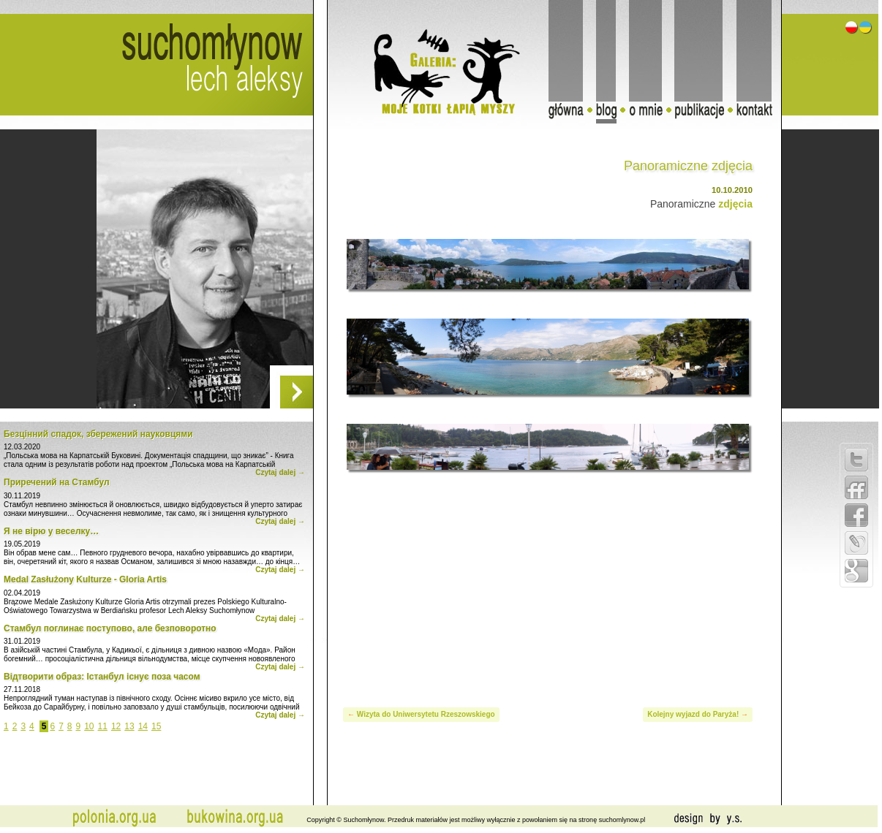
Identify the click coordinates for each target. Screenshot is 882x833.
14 (143, 726)
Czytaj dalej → (280, 472)
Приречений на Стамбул (57, 482)
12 (116, 726)
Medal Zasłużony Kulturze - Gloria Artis (85, 579)
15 (156, 726)
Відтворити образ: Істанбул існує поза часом (102, 677)
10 (89, 726)
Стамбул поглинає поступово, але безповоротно (110, 628)
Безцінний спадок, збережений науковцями (98, 434)
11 (103, 726)
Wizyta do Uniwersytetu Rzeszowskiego (426, 714)
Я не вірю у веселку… (51, 531)
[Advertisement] (548, 586)
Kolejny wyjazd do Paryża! (693, 714)
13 (129, 726)
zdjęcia (735, 204)
